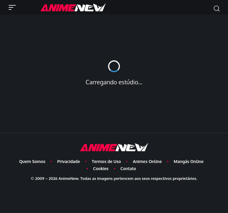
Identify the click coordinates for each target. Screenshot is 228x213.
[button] (14, 7)
